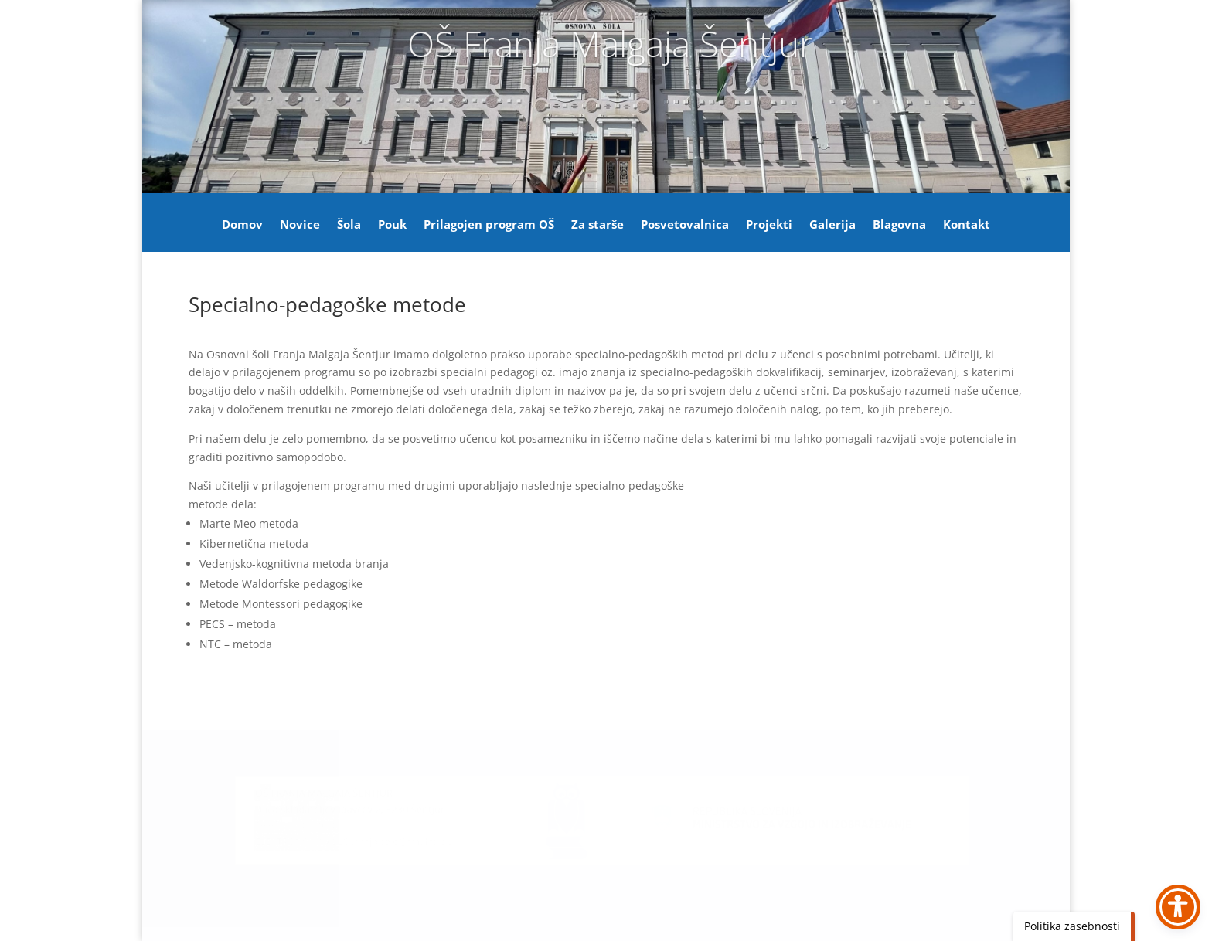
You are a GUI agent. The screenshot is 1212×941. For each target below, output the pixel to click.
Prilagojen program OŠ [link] (489, 225)
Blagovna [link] (899, 225)
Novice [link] (300, 225)
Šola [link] (349, 225)
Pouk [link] (392, 225)
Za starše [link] (597, 225)
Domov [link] (242, 225)
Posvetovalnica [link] (685, 225)
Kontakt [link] (966, 225)
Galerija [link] (832, 225)
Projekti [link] (769, 225)
